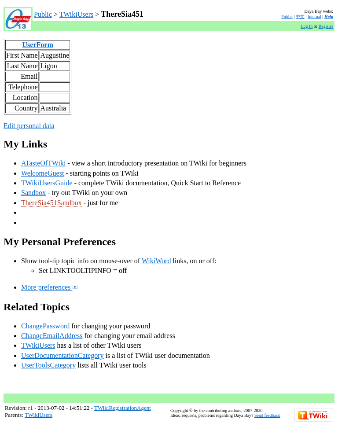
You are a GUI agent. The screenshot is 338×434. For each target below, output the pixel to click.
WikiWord (156, 261)
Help (328, 16)
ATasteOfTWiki (43, 163)
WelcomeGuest (42, 173)
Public (43, 14)
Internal (314, 16)
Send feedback (267, 415)
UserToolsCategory (48, 365)
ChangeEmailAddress (52, 335)
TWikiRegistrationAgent (122, 408)
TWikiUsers (76, 14)
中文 (300, 16)
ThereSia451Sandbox (51, 202)
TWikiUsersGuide (47, 183)
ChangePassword (45, 326)
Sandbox (33, 192)
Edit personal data (29, 125)
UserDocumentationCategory (62, 355)
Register (326, 26)
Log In (306, 26)
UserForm (37, 44)
